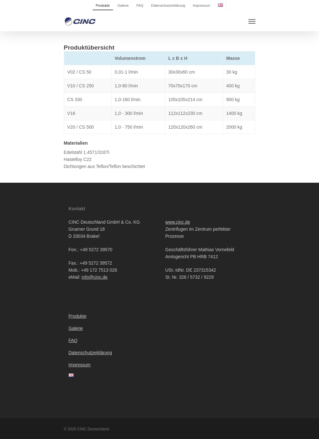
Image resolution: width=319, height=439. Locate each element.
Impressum (201, 5)
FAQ (139, 5)
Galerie (123, 5)
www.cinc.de (177, 222)
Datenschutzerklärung (168, 5)
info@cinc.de (95, 277)
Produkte (103, 5)
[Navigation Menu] (251, 21)
